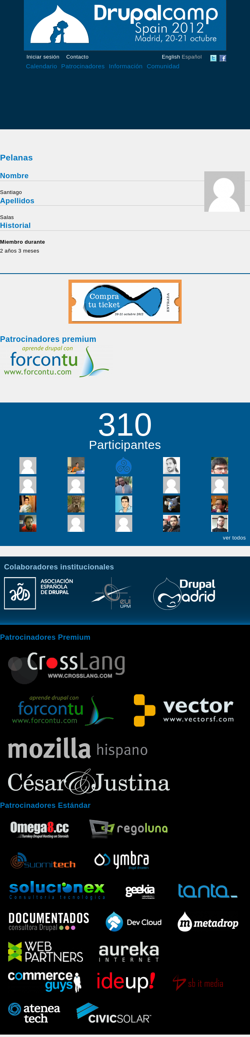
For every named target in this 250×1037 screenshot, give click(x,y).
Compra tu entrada (125, 301)
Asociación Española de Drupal (38, 597)
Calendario (41, 66)
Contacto (77, 57)
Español (192, 57)
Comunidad (163, 66)
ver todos (234, 538)
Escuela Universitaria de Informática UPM (111, 597)
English (171, 57)
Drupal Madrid (184, 597)
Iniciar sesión (43, 57)
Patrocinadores (83, 66)
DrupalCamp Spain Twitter (213, 58)
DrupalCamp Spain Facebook (223, 58)
